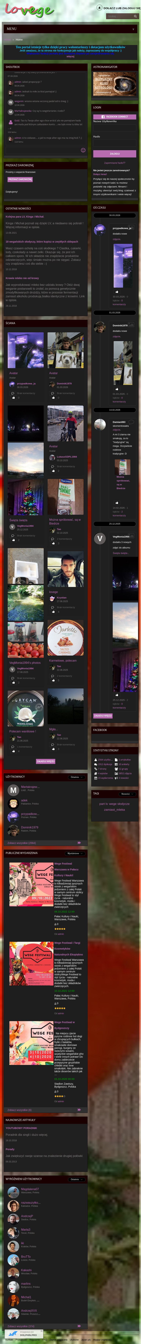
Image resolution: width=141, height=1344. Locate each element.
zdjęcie (116, 239)
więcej (70, 56)
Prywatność (21, 1340)
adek (24, 800)
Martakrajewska (23, 111)
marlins (26, 1283)
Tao (59, 529)
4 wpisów (103, 773)
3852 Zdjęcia (125, 773)
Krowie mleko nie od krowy (22, 278)
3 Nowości (124, 778)
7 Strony (102, 769)
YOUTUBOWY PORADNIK (21, 1128)
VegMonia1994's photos (25, 662)
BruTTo (26, 1256)
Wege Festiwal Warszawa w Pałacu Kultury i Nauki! (66, 869)
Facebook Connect (115, 117)
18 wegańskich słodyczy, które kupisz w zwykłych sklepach (42, 241)
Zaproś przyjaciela (58, 1340)
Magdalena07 (30, 1189)
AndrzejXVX (29, 1310)
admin (18, 82)
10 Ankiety (124, 764)
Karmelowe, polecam (63, 660)
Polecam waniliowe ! (22, 731)
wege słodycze (119, 804)
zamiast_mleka (114, 809)
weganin (19, 101)
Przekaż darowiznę (20, 179)
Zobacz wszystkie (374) (21, 1326)
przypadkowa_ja (26, 383)
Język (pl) (86, 1340)
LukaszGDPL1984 (67, 456)
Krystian (61, 597)
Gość (17, 120)
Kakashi (26, 1270)
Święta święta (18, 520)
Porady (10, 1149)
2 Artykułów (125, 760)
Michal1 (26, 1297)
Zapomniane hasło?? (114, 163)
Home (7, 39)
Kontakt (9, 1340)
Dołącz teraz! (100, 174)
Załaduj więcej (45, 761)
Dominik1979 (64, 383)
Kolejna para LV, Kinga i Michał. (25, 216)
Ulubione (74, 1340)
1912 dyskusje (105, 764)
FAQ (45, 1340)
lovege (53, 592)
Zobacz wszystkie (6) (20, 1110)
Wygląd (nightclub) (102, 1340)
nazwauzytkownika (33, 1202)
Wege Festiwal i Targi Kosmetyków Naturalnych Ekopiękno (68, 948)
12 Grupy (123, 769)
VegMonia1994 (25, 526)
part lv (103, 804)
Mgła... (53, 729)
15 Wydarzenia (105, 778)
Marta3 (25, 1229)
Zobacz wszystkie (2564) (22, 843)
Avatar (13, 373)
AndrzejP (27, 1216)
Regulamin (35, 1340)
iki (22, 1243)
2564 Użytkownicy (107, 760)
